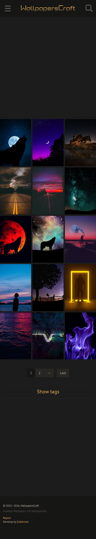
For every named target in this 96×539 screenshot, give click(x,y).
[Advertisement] (48, 68)
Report (7, 518)
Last (63, 373)
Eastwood (22, 522)
